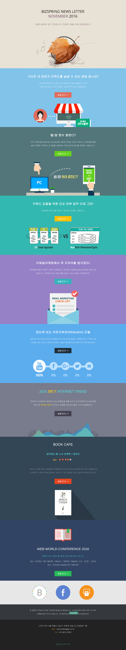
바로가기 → (63, 94)
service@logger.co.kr (65, 629)
